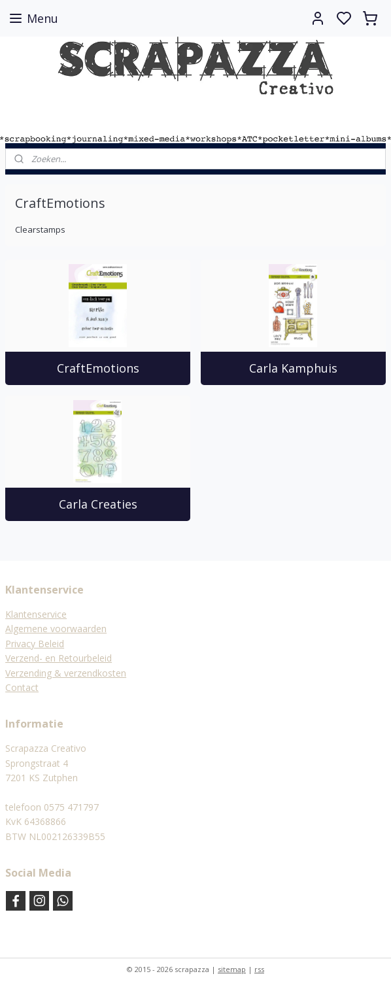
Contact (22, 687)
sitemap (232, 969)
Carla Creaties (98, 504)
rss (259, 969)
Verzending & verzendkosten (65, 673)
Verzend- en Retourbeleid (58, 658)
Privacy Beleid (34, 643)
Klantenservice (36, 614)
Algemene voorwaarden (56, 628)
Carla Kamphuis (293, 368)
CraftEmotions (98, 368)
